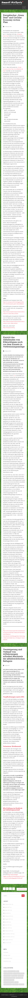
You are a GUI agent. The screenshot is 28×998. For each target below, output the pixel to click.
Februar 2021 (8, 904)
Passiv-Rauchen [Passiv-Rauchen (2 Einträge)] (19, 977)
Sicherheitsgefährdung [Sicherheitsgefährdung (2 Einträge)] (8, 982)
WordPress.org (7, 961)
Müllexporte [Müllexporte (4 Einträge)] (14, 975)
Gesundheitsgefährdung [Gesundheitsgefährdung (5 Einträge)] (19, 973)
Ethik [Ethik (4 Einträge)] (18, 971)
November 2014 (9, 936)
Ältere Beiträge (22, 889)
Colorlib (21, 995)
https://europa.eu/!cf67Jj (9, 327)
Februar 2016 (8, 916)
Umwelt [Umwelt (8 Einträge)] (16, 982)
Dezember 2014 (9, 933)
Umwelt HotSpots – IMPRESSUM (7, 995)
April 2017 (7, 907)
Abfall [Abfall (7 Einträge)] (5, 971)
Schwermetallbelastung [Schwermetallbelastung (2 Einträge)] (9, 980)
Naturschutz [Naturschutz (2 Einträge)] (20, 975)
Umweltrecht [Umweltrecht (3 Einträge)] (15, 984)
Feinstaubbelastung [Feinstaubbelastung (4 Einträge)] (8, 973)
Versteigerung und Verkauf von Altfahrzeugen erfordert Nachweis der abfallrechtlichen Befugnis (14, 655)
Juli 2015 (7, 922)
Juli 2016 (7, 913)
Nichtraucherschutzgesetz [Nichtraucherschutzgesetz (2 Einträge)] (9, 977)
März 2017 (7, 910)
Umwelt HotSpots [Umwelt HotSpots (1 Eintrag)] (7, 984)
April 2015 (7, 925)
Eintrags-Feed (6, 955)
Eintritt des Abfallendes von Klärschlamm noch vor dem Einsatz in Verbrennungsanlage (14, 342)
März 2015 (7, 928)
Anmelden (5, 952)
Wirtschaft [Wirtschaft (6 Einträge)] (21, 984)
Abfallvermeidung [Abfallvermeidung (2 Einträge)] (11, 971)
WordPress (14, 996)
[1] (14, 375)
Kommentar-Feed (7, 958)
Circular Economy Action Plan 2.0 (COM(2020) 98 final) (13, 69)
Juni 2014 (7, 942)
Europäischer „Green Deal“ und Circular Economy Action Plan (13, 19)
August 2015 (8, 919)
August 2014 (8, 939)
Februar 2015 (8, 931)
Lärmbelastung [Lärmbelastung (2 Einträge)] (7, 975)
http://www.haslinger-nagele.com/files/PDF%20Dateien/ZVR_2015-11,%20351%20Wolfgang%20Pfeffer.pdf (14, 876)
